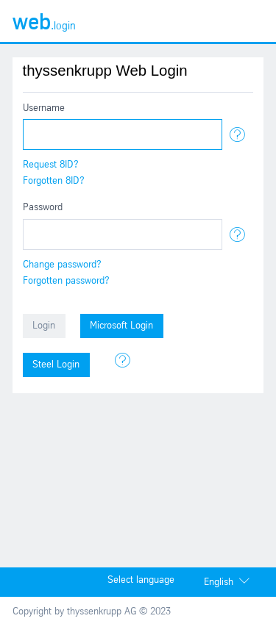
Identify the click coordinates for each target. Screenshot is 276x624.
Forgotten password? (66, 281)
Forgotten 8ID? (54, 181)
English (218, 582)
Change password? (62, 265)
